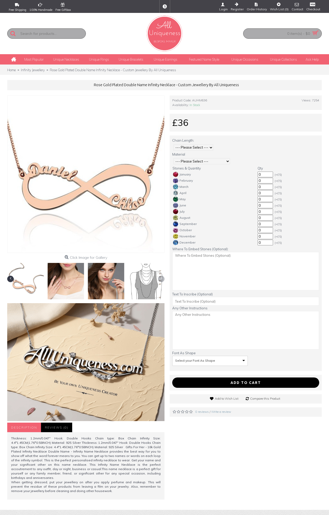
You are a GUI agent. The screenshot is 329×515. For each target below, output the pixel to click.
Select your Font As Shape (195, 361)
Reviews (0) (56, 427)
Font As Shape (184, 353)
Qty (260, 168)
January (182, 174)
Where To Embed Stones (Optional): (200, 249)
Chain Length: (183, 140)
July (179, 211)
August (181, 217)
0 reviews (202, 412)
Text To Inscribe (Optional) (192, 294)
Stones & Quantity (186, 168)
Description (24, 427)
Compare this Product (265, 398)
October (182, 230)
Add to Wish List (226, 398)
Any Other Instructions (190, 308)
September (185, 224)
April (179, 193)
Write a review (221, 412)
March (180, 186)
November (184, 236)
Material (178, 154)
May (179, 199)
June (179, 205)
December (184, 242)
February (183, 180)
